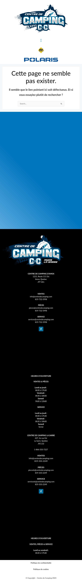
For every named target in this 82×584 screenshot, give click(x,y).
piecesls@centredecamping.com (41, 470)
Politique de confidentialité (41, 563)
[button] (41, 40)
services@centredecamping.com (41, 319)
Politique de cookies (41, 569)
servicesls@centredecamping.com (41, 482)
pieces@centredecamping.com (41, 308)
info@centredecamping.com (41, 296)
